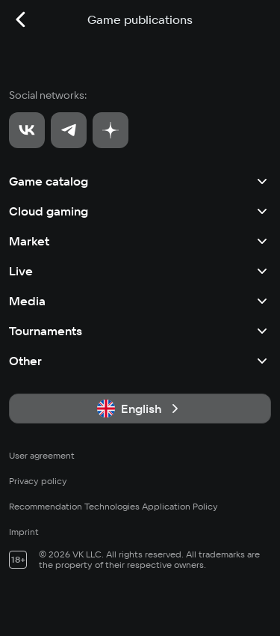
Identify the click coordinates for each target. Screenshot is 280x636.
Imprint (24, 531)
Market (140, 241)
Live (140, 271)
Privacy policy (38, 480)
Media (140, 301)
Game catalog (140, 181)
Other (140, 361)
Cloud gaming (140, 211)
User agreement (42, 455)
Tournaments (140, 331)
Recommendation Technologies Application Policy (113, 506)
